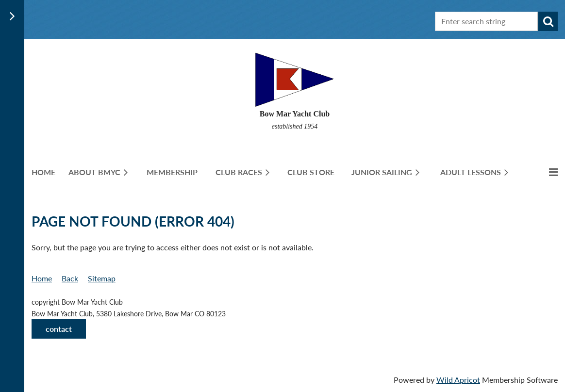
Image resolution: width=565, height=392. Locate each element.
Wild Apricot (458, 379)
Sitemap (102, 278)
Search (548, 21)
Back (70, 278)
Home (42, 278)
